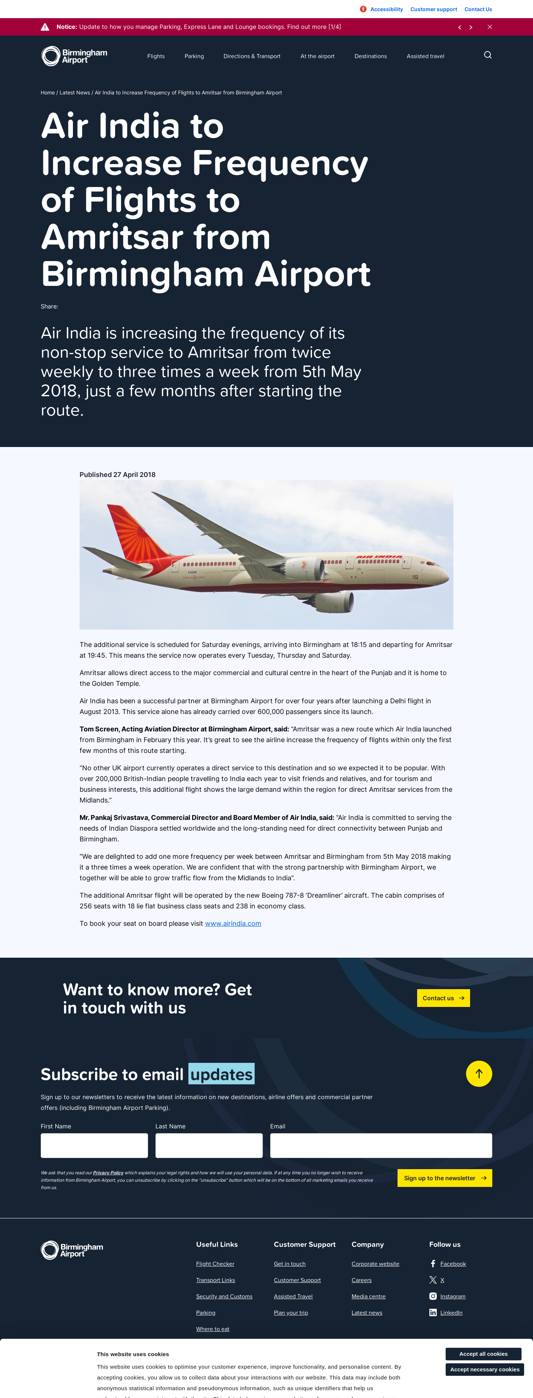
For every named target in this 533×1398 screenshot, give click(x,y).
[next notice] (471, 26)
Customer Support (297, 1280)
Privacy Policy (108, 1172)
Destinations (371, 56)
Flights (156, 56)
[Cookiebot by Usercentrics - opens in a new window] (48, 1383)
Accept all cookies (483, 1297)
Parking (194, 56)
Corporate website (375, 1263)
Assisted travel (426, 56)
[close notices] (489, 26)
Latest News (75, 92)
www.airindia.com (233, 923)
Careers (362, 1280)
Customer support (433, 9)
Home (48, 92)
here (375, 1352)
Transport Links (215, 1280)
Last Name (170, 1126)
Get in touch (290, 1263)
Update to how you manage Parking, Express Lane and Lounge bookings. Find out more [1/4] (210, 26)
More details (387, 1383)
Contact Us (478, 9)
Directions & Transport (252, 56)
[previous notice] (460, 26)
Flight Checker (215, 1263)
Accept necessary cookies (485, 1312)
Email (277, 1126)
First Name (56, 1126)
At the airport (318, 56)
